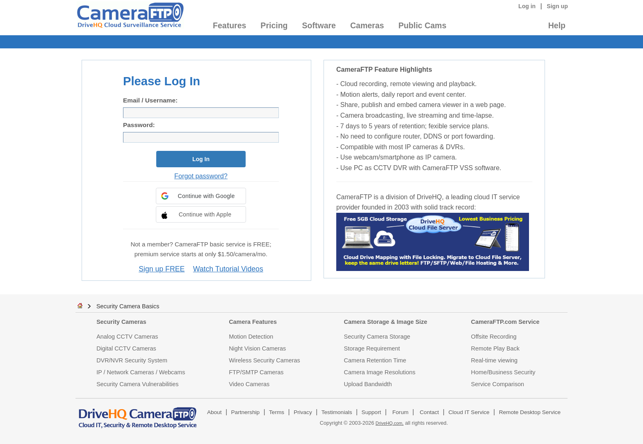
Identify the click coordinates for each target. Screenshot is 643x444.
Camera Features (253, 322)
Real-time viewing (494, 360)
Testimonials (337, 412)
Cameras (367, 25)
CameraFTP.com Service (505, 322)
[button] (201, 196)
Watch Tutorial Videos (228, 269)
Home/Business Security (503, 372)
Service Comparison (497, 384)
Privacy (303, 412)
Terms (276, 412)
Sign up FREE (162, 269)
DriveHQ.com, (390, 423)
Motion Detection (251, 336)
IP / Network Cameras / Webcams (140, 372)
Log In (201, 159)
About (214, 412)
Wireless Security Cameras (264, 360)
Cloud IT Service (468, 412)
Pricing (273, 25)
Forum (400, 412)
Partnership (245, 412)
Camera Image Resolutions (379, 372)
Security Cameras (121, 322)
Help (556, 25)
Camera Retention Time (375, 360)
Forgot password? (201, 176)
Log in (527, 6)
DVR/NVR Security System (131, 360)
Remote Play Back (495, 348)
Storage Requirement (372, 348)
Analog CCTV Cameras (127, 336)
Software (319, 25)
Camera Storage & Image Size (385, 322)
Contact (429, 412)
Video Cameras (249, 384)
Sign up (557, 6)
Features (229, 25)
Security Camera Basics (128, 306)
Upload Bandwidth (368, 384)
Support (371, 412)
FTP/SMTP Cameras (256, 372)
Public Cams (422, 25)
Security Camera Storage (377, 336)
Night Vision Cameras (257, 348)
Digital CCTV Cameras (126, 348)
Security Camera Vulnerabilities (137, 384)
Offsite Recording (494, 336)
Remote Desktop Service (530, 412)
